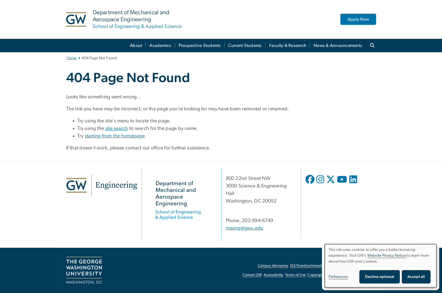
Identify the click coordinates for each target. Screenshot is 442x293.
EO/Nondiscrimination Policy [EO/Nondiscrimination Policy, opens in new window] (313, 266)
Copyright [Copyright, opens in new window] (315, 275)
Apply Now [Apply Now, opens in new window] (358, 19)
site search (116, 128)
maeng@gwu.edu (244, 228)
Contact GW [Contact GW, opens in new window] (252, 275)
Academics (160, 45)
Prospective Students (200, 45)
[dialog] (380, 265)
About (136, 45)
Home (71, 58)
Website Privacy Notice (386, 256)
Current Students (245, 45)
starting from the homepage (115, 136)
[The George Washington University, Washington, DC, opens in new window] (84, 270)
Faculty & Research (288, 45)
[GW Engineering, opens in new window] (101, 185)
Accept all (416, 277)
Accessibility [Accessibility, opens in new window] (273, 275)
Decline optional (379, 277)
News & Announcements (338, 45)
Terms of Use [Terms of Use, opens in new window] (295, 275)
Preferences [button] (338, 277)
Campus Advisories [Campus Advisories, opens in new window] (273, 266)
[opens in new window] (310, 183)
